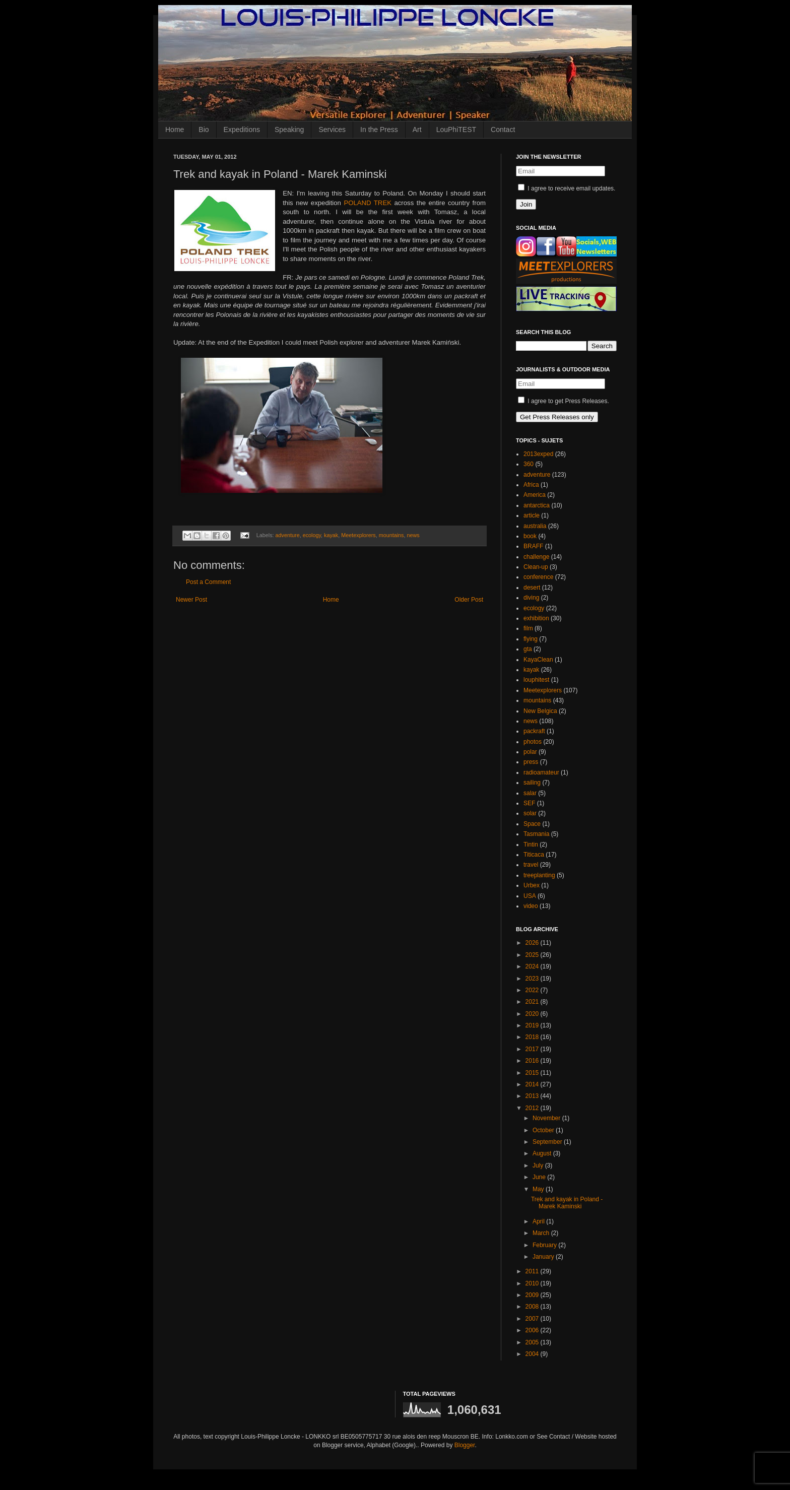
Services (332, 129)
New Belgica (540, 711)
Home (174, 129)
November (547, 1118)
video (530, 906)
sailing (532, 782)
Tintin (530, 844)
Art (417, 129)
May (539, 1189)
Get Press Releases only (557, 417)
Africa (531, 484)
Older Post (468, 599)
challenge (536, 556)
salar (530, 793)
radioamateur (541, 772)
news (413, 535)
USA (529, 895)
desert (531, 587)
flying (530, 638)
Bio (204, 129)
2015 (533, 1072)
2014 (533, 1084)
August (543, 1153)
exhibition (536, 618)
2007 (533, 1318)
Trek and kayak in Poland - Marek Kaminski (567, 1203)
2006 (533, 1330)
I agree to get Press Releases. (563, 401)
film (528, 628)
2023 (533, 978)
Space (532, 823)
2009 (533, 1295)
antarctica (536, 505)
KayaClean (538, 659)
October (544, 1130)
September (548, 1141)
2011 (533, 1271)
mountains (391, 535)
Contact (503, 129)
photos (532, 741)
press (530, 761)
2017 (533, 1049)
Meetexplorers (358, 535)
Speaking (289, 129)
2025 (533, 954)
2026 (533, 942)
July (539, 1165)
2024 (533, 966)
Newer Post (191, 599)
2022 (533, 990)
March (542, 1233)
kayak (331, 535)
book (530, 536)
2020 (533, 1013)
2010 (533, 1283)
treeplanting (539, 875)
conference (538, 576)
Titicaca (533, 854)
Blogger (464, 1445)
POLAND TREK (367, 203)
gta (527, 649)
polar (530, 751)
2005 (533, 1342)
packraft (534, 731)
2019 (533, 1025)
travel (530, 864)
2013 (533, 1095)
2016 (533, 1060)
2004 (533, 1353)
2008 (533, 1306)
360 (528, 464)
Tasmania (536, 833)
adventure (288, 535)
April (539, 1221)
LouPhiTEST (456, 129)
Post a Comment (208, 582)
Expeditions (242, 129)
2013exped (538, 454)
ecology (312, 535)
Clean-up (535, 566)
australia (534, 526)
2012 (533, 1108)
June (540, 1177)
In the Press (379, 129)
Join (526, 204)
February (545, 1245)
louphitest (536, 679)
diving (531, 597)
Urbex (531, 885)
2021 (533, 1001)
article (531, 515)
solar (530, 813)
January (544, 1256)
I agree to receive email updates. (566, 188)
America (534, 494)
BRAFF (533, 546)
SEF (529, 803)
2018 (533, 1037)
